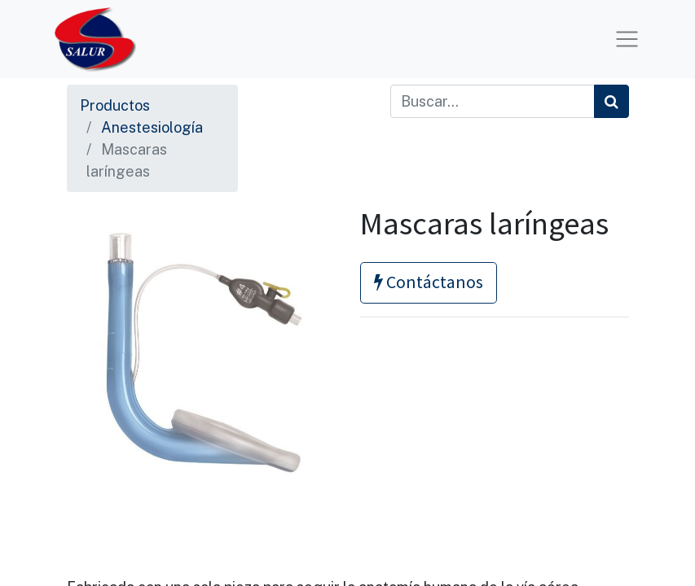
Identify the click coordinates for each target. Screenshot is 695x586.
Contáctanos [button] (428, 282)
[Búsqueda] (611, 101)
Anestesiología (152, 127)
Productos (115, 105)
